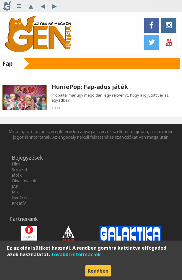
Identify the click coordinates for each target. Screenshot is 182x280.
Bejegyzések (27, 157)
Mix (15, 192)
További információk (76, 254)
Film (16, 164)
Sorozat (19, 169)
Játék (17, 175)
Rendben (98, 271)
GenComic (22, 197)
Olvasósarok (24, 180)
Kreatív (19, 203)
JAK (15, 186)
